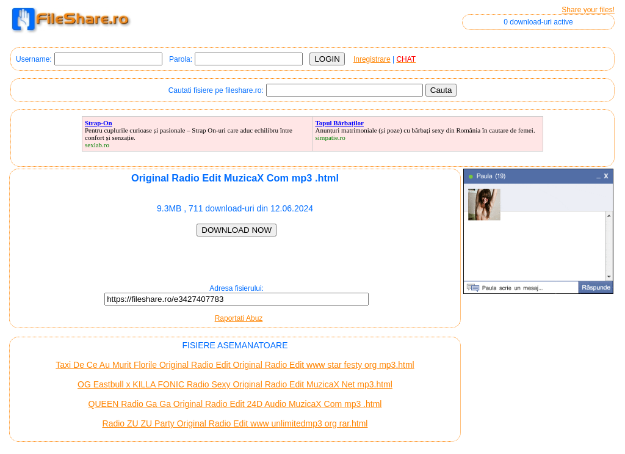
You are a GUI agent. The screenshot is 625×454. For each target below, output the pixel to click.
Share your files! (588, 9)
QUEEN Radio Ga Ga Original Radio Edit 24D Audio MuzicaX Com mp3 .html (235, 404)
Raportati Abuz (239, 318)
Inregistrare (372, 59)
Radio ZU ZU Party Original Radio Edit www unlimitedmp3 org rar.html (235, 423)
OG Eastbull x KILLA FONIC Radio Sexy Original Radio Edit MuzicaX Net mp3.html (235, 384)
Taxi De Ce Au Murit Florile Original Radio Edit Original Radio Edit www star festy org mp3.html (235, 365)
